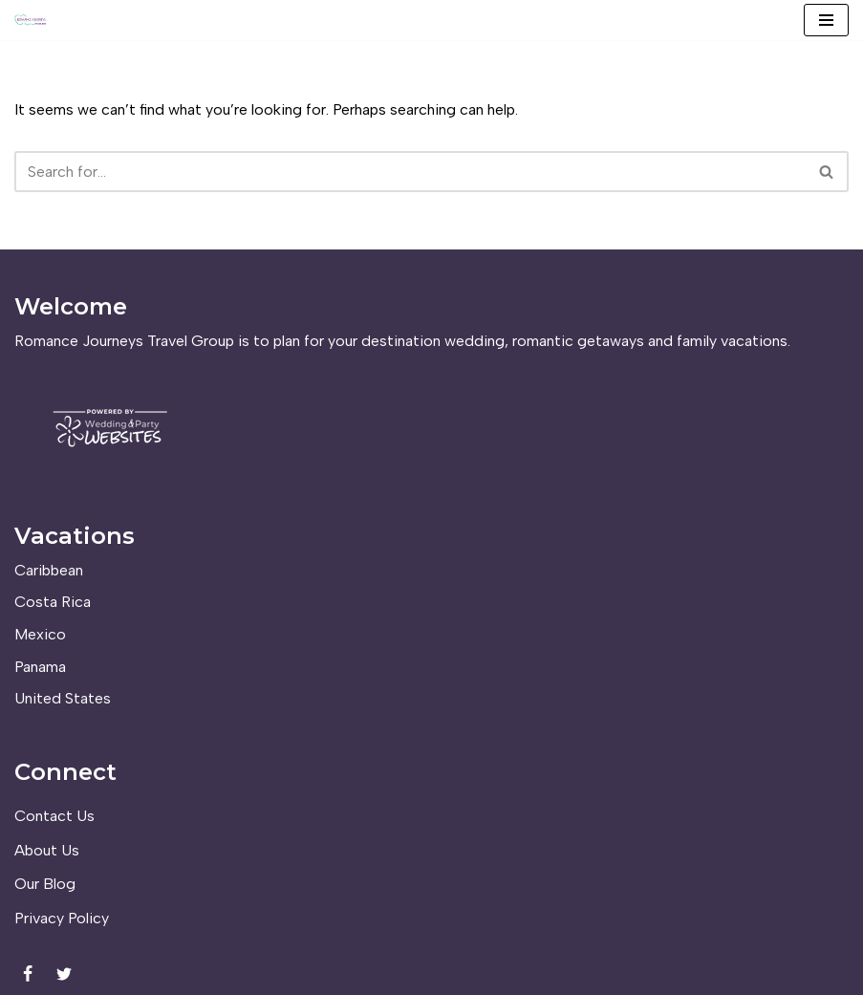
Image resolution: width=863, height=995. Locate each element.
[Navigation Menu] (826, 20)
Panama (40, 667)
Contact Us (54, 816)
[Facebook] (27, 974)
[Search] (410, 171)
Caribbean (48, 570)
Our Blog (45, 884)
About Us (46, 850)
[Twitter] (64, 974)
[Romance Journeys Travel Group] (30, 20)
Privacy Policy (61, 918)
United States (62, 698)
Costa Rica (52, 602)
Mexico (40, 634)
